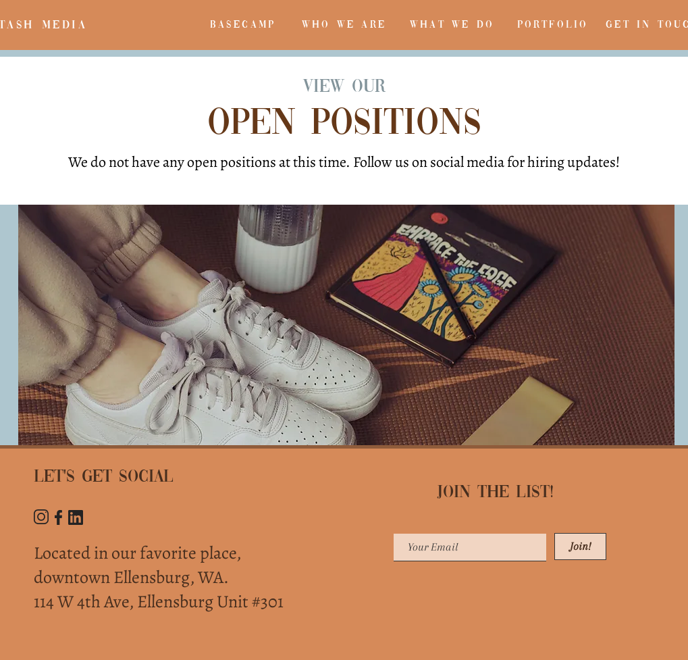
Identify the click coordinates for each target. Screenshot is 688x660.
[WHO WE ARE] (344, 25)
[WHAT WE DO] (452, 25)
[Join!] (580, 546)
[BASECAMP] (243, 25)
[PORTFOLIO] (553, 25)
